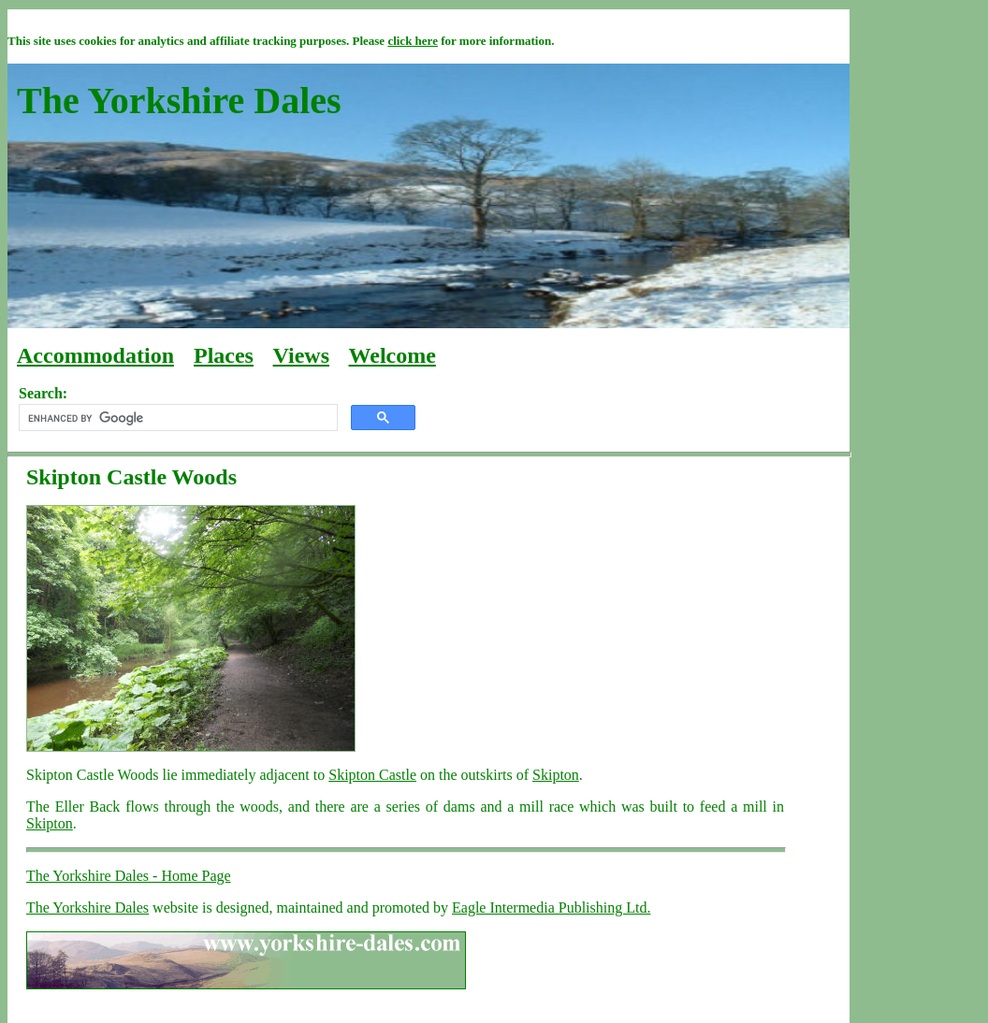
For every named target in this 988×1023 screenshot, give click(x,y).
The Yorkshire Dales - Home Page (128, 876)
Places (224, 355)
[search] (176, 418)
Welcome (392, 355)
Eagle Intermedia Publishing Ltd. (551, 907)
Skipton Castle (372, 775)
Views (301, 355)
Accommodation (95, 355)
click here (412, 41)
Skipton (555, 775)
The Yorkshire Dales (87, 907)
